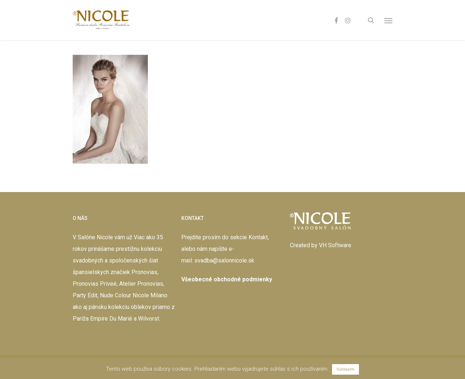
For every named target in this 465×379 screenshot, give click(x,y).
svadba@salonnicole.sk (224, 260)
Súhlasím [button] (345, 369)
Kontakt (258, 237)
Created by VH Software (320, 245)
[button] (388, 20)
